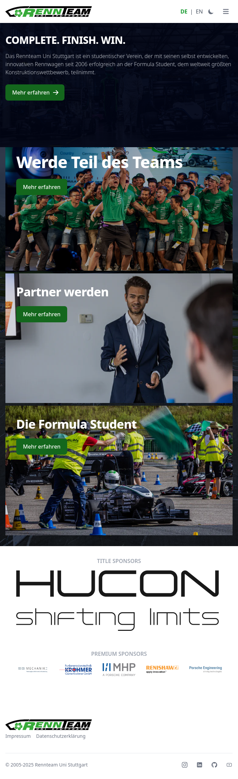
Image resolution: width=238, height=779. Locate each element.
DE (183, 11)
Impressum (18, 736)
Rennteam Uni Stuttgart (61, 764)
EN (199, 11)
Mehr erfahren (35, 92)
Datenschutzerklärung (60, 736)
